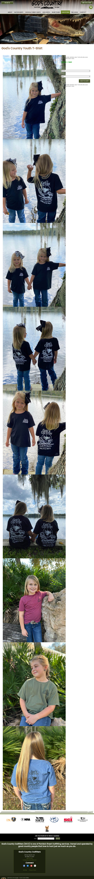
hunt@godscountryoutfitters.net (29, 860)
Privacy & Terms (32, 870)
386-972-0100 (86, 3)
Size (62, 68)
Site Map (25, 870)
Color (62, 74)
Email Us (7, 3)
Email (35, 838)
